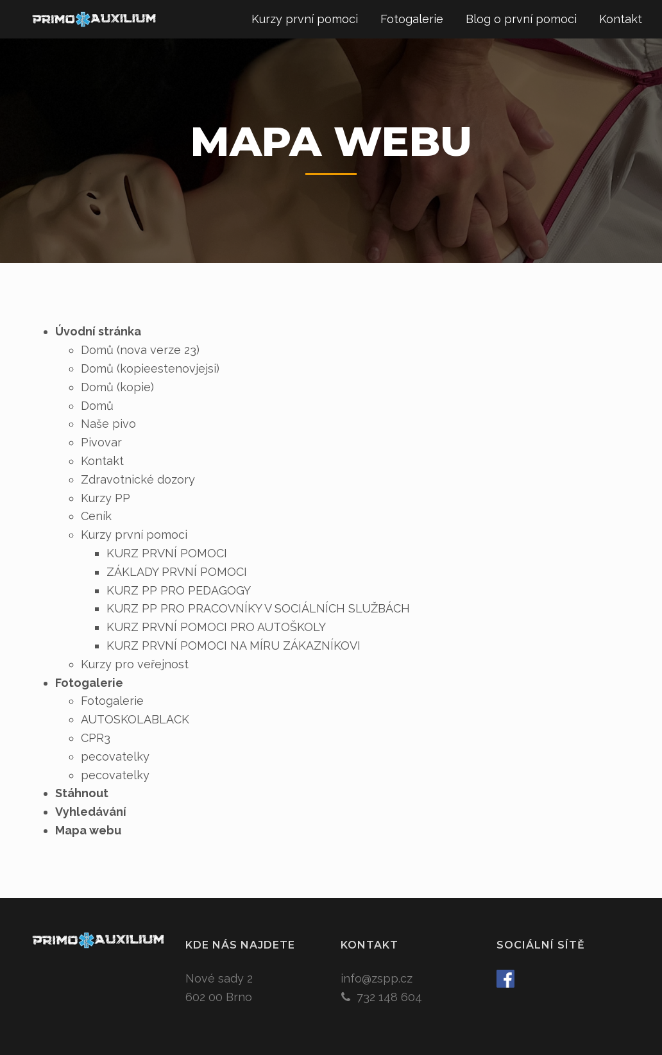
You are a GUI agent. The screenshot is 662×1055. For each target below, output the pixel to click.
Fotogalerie (411, 19)
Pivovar (101, 442)
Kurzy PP (105, 498)
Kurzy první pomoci (304, 19)
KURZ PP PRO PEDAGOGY (178, 590)
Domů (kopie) (117, 387)
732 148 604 (389, 997)
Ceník (96, 516)
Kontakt (620, 19)
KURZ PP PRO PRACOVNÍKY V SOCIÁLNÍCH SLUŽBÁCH (258, 608)
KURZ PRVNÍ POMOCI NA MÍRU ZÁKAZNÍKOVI (233, 645)
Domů (97, 405)
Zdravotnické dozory (138, 479)
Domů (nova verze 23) (140, 350)
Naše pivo (108, 423)
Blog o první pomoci (521, 19)
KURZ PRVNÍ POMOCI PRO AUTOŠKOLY (216, 627)
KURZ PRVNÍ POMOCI (166, 553)
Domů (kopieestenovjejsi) (150, 368)
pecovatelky (115, 756)
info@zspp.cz (376, 978)
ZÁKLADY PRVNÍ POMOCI (176, 571)
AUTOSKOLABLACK (135, 719)
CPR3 (95, 738)
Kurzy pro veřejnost (135, 664)
